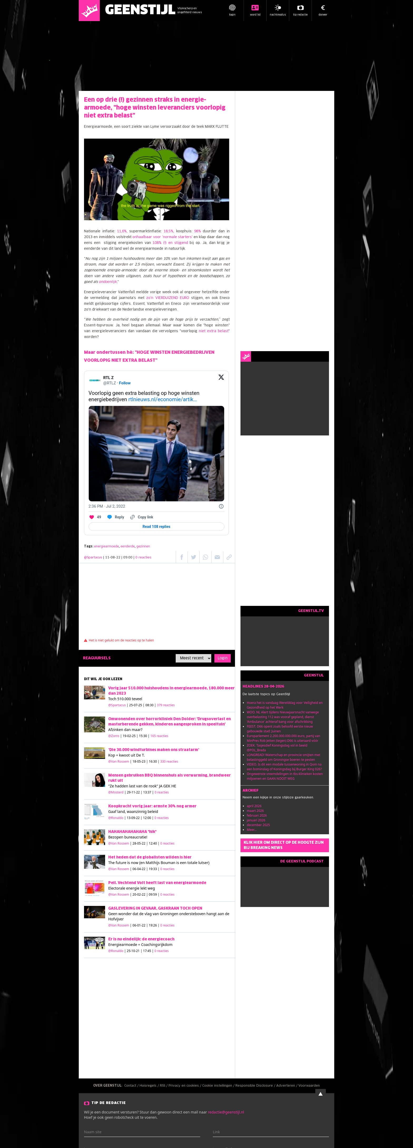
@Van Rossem (118, 761)
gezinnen (143, 546)
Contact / (132, 1085)
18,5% (168, 231)
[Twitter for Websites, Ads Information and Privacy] (221, 506)
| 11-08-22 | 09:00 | (127, 557)
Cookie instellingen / (218, 1085)
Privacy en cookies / (185, 1085)
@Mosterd (116, 792)
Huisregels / (150, 1085)
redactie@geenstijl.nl (226, 1112)
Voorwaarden (309, 1085)
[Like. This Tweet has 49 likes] (94, 517)
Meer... (252, 829)
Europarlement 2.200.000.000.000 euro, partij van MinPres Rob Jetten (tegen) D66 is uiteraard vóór (283, 738)
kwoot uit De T (131, 755)
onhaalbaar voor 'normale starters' (162, 237)
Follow (125, 383)
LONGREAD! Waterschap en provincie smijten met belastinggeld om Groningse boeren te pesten (283, 757)
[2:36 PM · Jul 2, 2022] (106, 506)
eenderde (128, 546)
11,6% (122, 231)
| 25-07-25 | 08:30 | (151, 705)
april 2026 (254, 806)
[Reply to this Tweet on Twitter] (115, 517)
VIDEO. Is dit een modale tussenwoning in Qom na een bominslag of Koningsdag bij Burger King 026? (284, 766)
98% (198, 231)
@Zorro (113, 736)
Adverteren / (287, 1085)
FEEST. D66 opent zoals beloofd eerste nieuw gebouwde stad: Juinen (280, 728)
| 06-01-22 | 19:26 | (152, 925)
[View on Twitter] (221, 380)
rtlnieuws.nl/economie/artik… (162, 399)
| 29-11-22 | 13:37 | (146, 792)
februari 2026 (257, 815)
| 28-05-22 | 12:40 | (152, 843)
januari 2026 (256, 820)
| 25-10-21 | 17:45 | (146, 951)
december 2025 (258, 825)
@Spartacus (93, 557)
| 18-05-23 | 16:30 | (154, 761)
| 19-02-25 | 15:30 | (144, 736)
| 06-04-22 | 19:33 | (152, 869)
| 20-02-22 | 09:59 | (152, 894)
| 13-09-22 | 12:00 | (146, 818)
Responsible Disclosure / (255, 1085)
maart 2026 (255, 810)
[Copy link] (141, 517)
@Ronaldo (115, 818)
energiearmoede (106, 546)
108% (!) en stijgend (169, 243)
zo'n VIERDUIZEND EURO (167, 298)
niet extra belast (213, 331)
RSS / (164, 1085)
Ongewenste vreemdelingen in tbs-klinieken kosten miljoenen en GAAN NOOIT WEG (285, 776)
